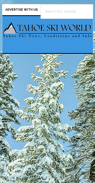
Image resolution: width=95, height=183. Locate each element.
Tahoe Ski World (47, 32)
